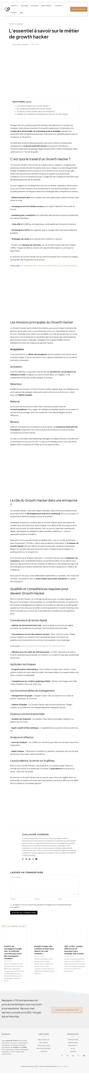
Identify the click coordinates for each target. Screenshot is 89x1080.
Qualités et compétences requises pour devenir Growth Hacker (42, 114)
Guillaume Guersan (20, 44)
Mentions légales (62, 1066)
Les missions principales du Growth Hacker (34, 109)
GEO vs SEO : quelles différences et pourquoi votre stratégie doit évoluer (74, 950)
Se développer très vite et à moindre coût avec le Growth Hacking (49, 266)
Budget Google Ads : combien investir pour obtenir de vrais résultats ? (44, 950)
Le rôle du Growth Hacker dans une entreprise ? (36, 111)
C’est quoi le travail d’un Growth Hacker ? (33, 106)
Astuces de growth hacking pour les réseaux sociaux (43, 646)
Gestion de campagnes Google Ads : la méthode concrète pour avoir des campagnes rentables (13, 952)
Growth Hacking (16, 24)
